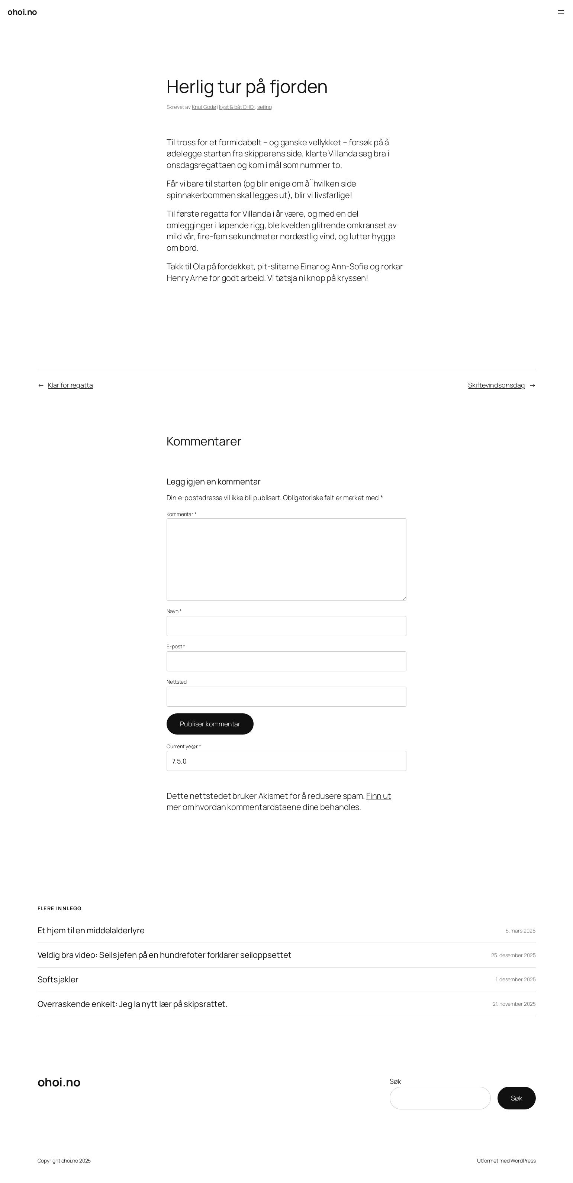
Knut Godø (204, 106)
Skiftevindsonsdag (496, 384)
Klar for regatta (70, 384)
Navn (174, 611)
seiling (264, 106)
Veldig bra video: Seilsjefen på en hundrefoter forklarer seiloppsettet (165, 955)
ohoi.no (22, 11)
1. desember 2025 (515, 979)
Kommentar (182, 514)
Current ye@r (184, 746)
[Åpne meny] (561, 11)
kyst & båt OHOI (237, 106)
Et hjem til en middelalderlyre (91, 930)
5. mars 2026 (521, 930)
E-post (176, 646)
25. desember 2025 (513, 955)
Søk (395, 1081)
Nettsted (177, 681)
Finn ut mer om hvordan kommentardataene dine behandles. (279, 801)
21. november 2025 (514, 1003)
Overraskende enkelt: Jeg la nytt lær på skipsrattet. (133, 1004)
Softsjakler (58, 979)
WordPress (523, 1160)
